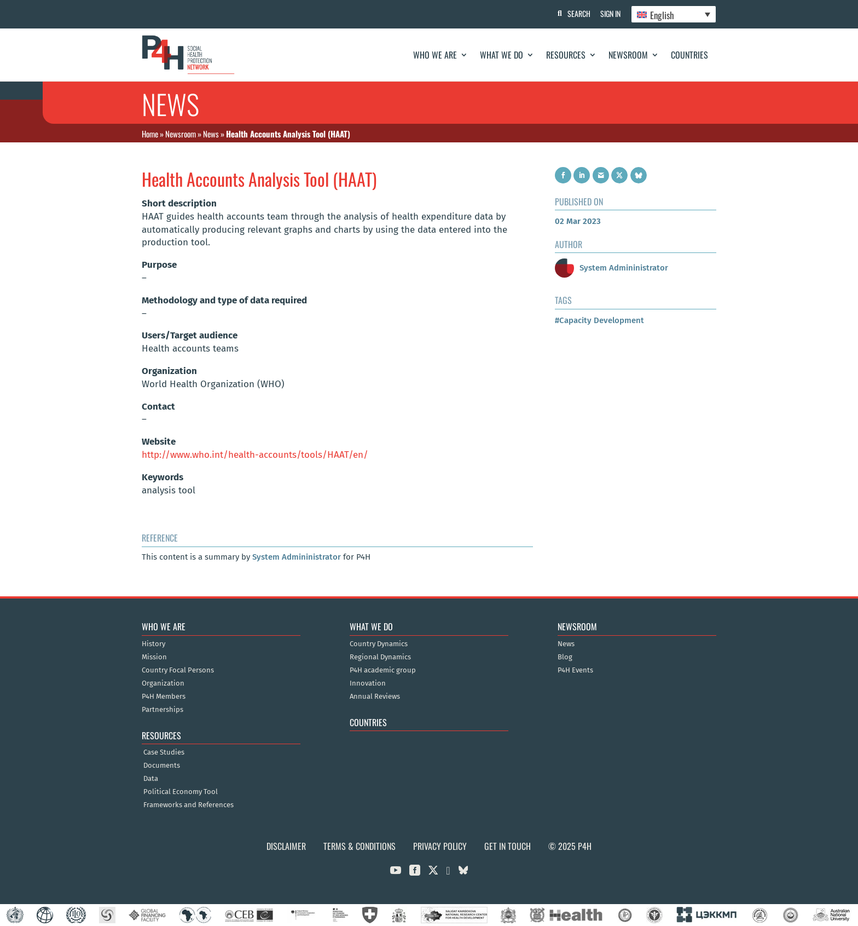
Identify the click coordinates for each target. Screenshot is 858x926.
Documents (161, 765)
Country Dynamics (379, 644)
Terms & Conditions (359, 846)
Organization (163, 683)
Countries (689, 54)
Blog (565, 657)
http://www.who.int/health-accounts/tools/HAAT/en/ (255, 455)
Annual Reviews (375, 696)
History (153, 644)
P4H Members (163, 696)
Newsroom (628, 54)
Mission (154, 657)
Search (577, 13)
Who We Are (435, 54)
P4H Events (575, 670)
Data (150, 779)
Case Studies (163, 752)
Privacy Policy (440, 846)
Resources (565, 54)
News (211, 134)
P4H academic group (383, 670)
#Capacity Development (599, 320)
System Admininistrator (296, 557)
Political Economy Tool (180, 792)
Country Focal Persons (178, 670)
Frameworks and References (188, 805)
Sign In (610, 13)
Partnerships (162, 710)
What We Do (501, 54)
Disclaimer (286, 846)
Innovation (368, 683)
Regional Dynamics (380, 657)
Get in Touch (507, 846)
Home (150, 134)
